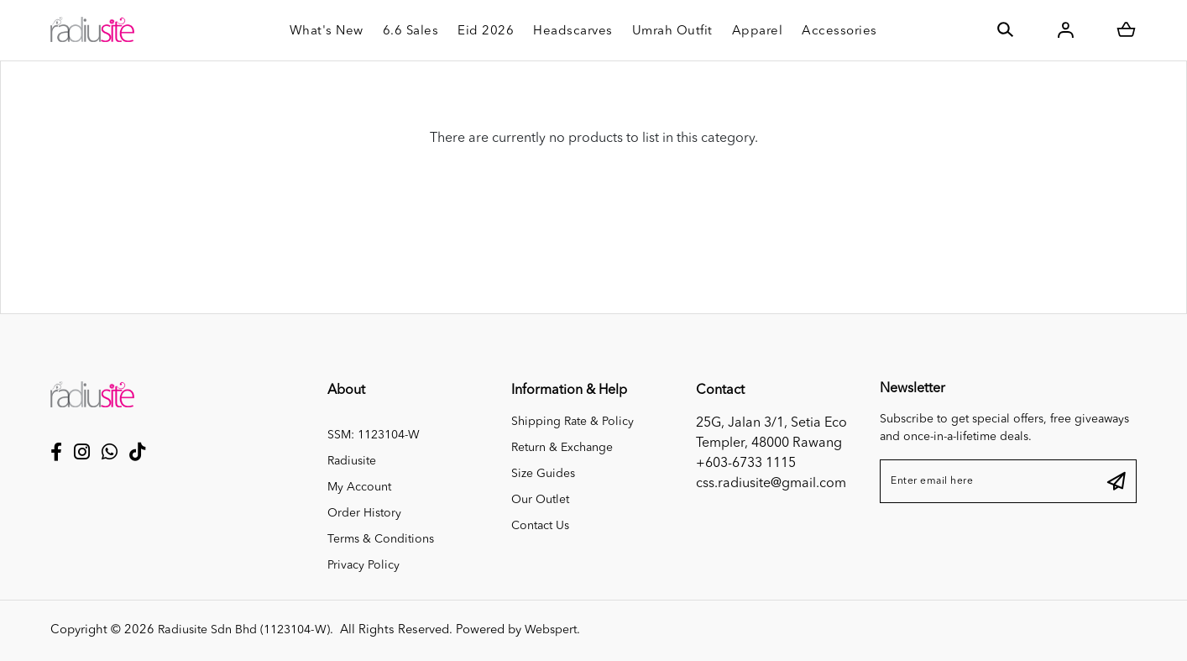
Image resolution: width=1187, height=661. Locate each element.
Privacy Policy (363, 565)
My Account (359, 487)
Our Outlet (540, 500)
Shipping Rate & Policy (572, 422)
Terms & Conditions (380, 539)
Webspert (562, 630)
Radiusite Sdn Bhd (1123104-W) (249, 630)
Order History (364, 513)
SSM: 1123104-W (373, 435)
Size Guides (543, 474)
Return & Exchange (562, 448)
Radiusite (351, 461)
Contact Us (540, 526)
